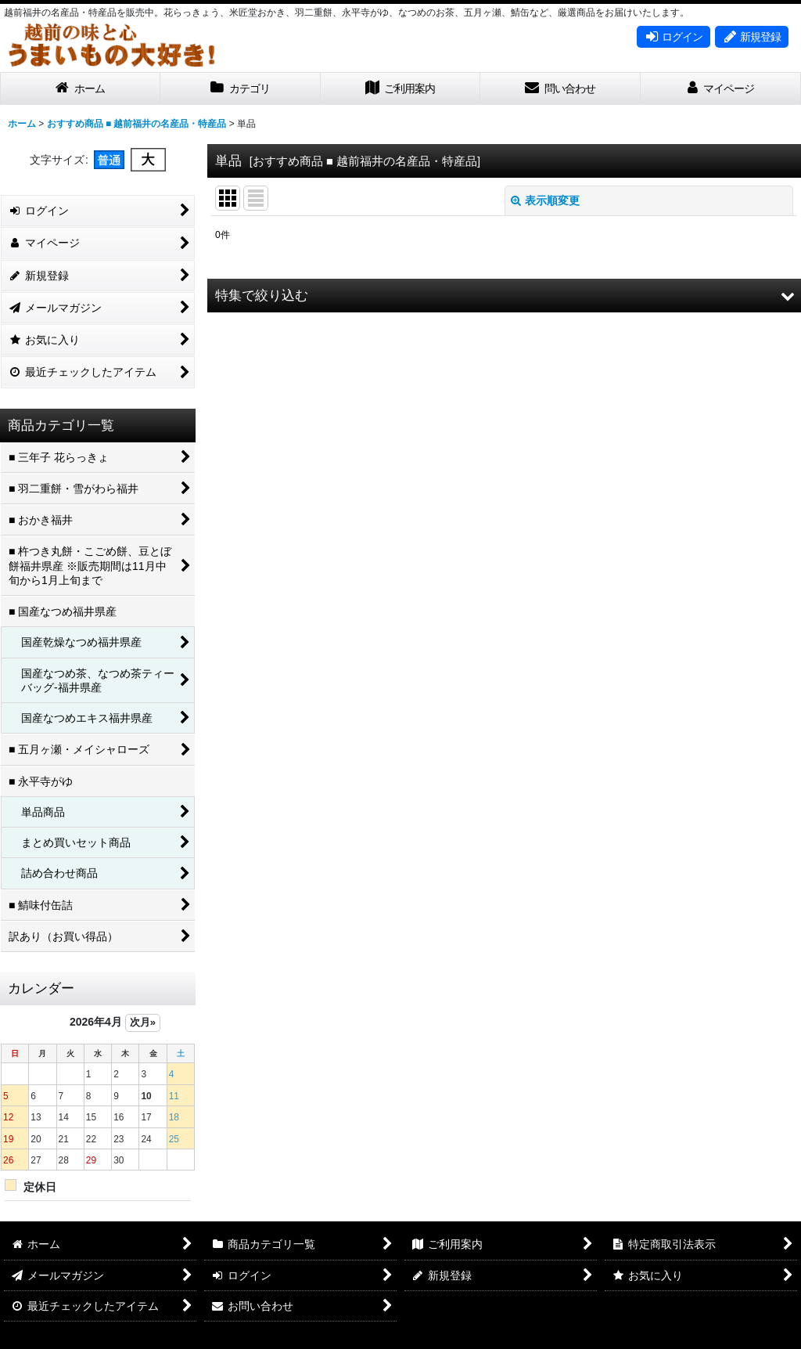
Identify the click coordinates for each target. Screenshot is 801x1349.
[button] (504, 295)
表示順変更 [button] (545, 200)
